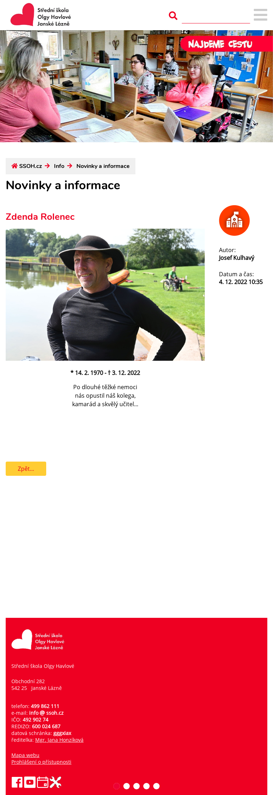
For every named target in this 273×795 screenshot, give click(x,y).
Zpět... (26, 469)
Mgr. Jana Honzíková (59, 739)
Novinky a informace (103, 166)
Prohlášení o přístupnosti (41, 761)
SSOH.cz (30, 166)
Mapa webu (25, 755)
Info (59, 166)
